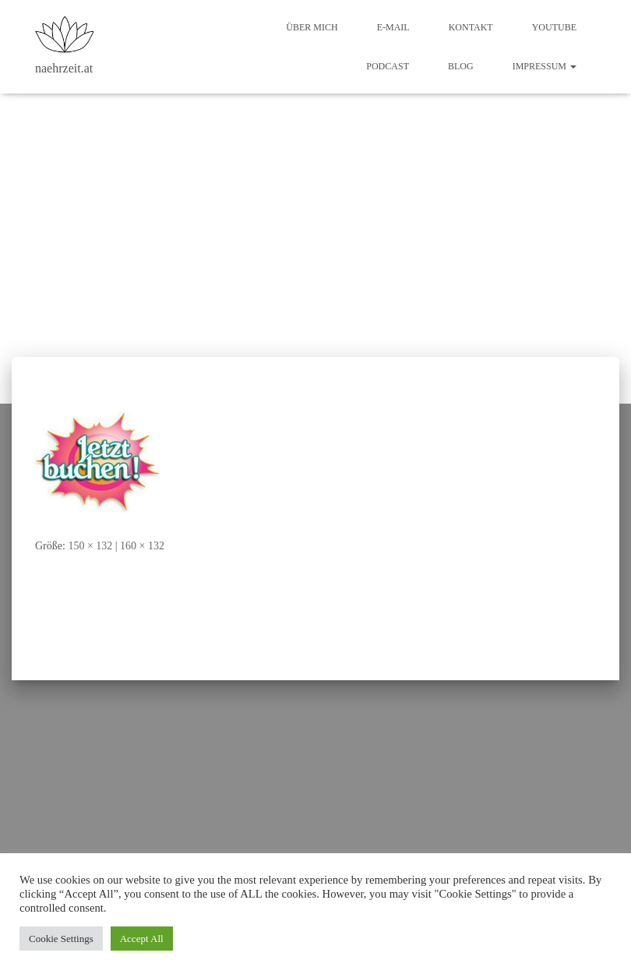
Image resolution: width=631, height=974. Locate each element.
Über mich (311, 27)
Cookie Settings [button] (61, 938)
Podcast (387, 66)
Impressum (544, 66)
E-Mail (393, 27)
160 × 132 (142, 546)
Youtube (554, 27)
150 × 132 (90, 546)
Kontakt (471, 27)
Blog (461, 66)
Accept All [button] (142, 938)
